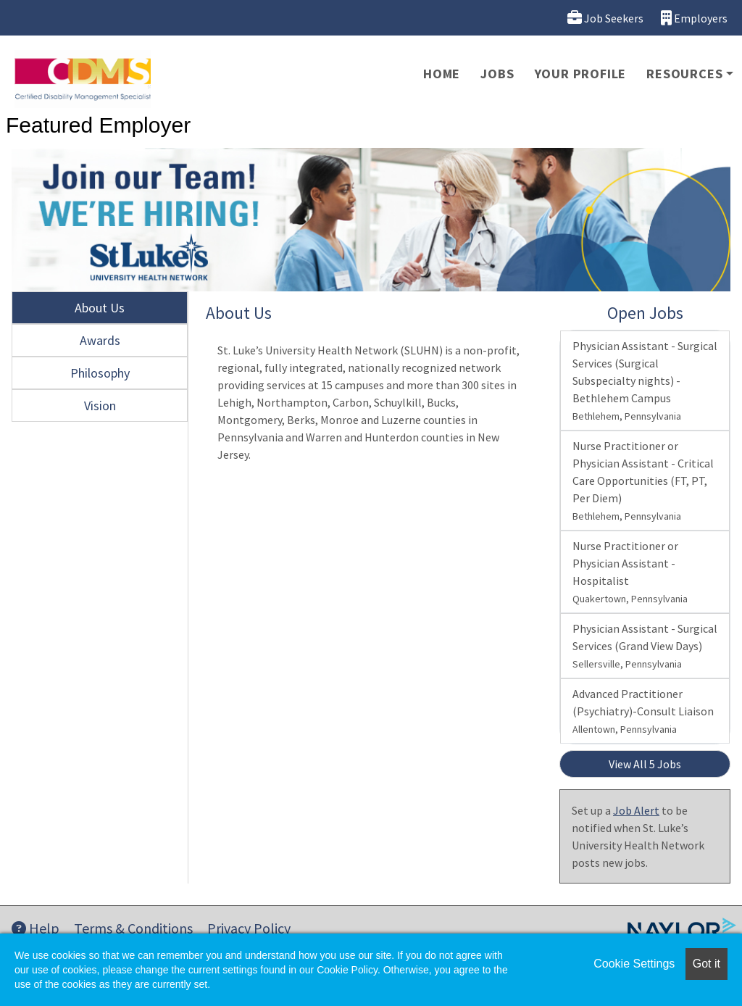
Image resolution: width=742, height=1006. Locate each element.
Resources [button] (684, 73)
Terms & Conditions (133, 928)
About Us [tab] (100, 307)
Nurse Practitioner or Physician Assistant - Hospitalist (630, 572)
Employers (694, 18)
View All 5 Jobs (645, 764)
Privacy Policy (249, 928)
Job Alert (636, 810)
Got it (706, 963)
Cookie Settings (634, 963)
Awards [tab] (100, 340)
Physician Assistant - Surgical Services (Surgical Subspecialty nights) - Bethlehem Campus (644, 380)
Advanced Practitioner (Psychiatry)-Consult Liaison (643, 711)
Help (35, 928)
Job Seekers (605, 18)
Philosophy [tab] (100, 373)
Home (441, 73)
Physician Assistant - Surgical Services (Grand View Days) (644, 645)
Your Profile (581, 73)
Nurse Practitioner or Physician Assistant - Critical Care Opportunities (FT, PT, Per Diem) (643, 480)
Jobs (497, 73)
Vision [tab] (100, 405)
